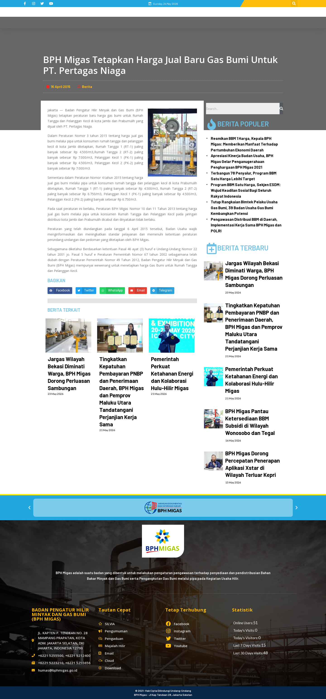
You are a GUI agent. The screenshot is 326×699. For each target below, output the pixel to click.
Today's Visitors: (245, 638)
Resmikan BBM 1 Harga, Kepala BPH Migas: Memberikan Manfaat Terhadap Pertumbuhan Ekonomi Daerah (244, 144)
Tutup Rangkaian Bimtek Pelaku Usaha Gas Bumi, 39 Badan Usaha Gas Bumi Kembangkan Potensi (244, 207)
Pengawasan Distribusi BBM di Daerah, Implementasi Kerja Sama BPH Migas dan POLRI (246, 225)
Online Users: (243, 623)
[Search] (281, 108)
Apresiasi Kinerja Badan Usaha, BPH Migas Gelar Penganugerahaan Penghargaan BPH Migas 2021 (242, 161)
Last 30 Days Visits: (248, 653)
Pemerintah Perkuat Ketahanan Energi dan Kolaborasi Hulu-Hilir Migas (172, 373)
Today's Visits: (244, 630)
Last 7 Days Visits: (247, 645)
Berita (87, 87)
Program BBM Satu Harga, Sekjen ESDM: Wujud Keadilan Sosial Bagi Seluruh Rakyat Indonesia (246, 190)
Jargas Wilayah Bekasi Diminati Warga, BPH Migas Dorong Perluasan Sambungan (69, 373)
